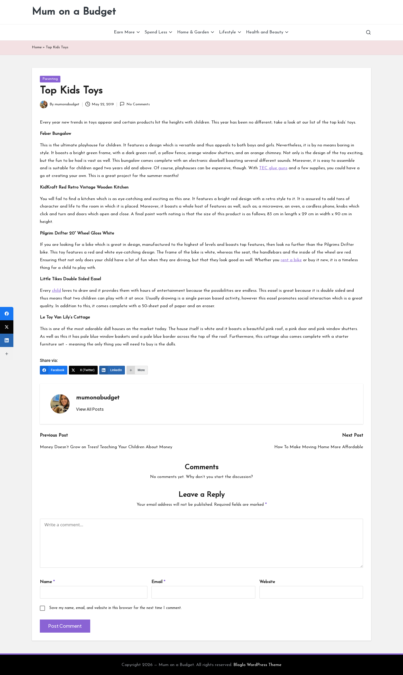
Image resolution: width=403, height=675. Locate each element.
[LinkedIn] (112, 370)
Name (47, 582)
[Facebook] (53, 370)
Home (37, 47)
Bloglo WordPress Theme (257, 665)
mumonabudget (98, 398)
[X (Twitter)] (83, 370)
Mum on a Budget (74, 12)
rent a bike (291, 260)
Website (267, 582)
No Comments (135, 104)
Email (158, 582)
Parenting (50, 79)
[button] (90, 409)
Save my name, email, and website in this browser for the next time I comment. (115, 608)
